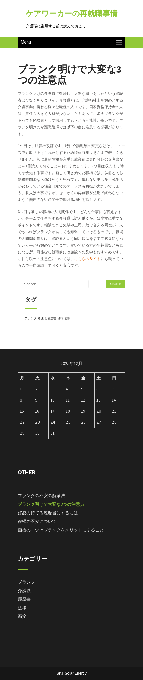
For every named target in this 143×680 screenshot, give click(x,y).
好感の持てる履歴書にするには (48, 513)
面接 (22, 616)
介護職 (24, 591)
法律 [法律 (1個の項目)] (60, 318)
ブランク (26, 582)
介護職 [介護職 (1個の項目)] (42, 318)
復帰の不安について (37, 521)
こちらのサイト (87, 258)
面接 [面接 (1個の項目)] (67, 318)
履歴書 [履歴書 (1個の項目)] (52, 318)
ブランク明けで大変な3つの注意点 (51, 504)
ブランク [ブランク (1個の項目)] (31, 318)
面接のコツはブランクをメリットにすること (61, 530)
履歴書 (24, 599)
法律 (22, 608)
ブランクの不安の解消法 (41, 495)
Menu (25, 42)
